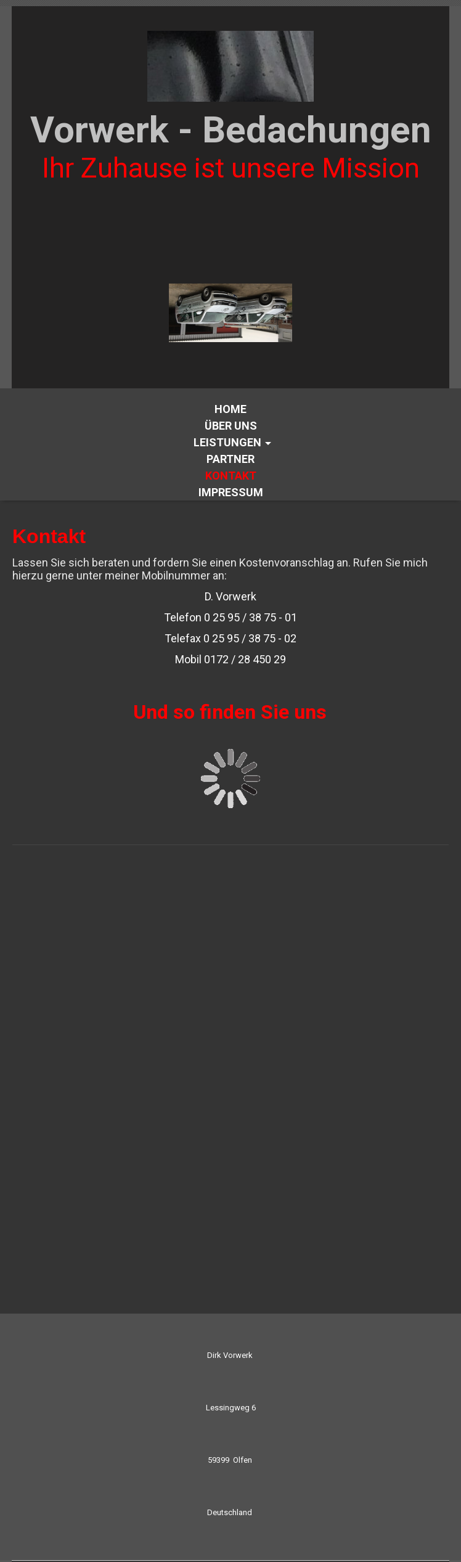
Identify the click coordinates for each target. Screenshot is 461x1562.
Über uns (231, 425)
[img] (230, 66)
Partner (230, 458)
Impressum (230, 492)
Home (230, 409)
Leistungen (227, 442)
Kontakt (230, 475)
